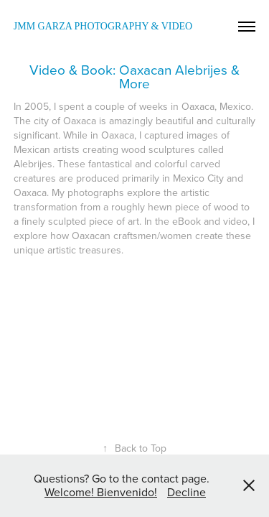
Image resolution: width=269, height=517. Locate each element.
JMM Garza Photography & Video (103, 26)
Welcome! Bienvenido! (100, 492)
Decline (186, 492)
